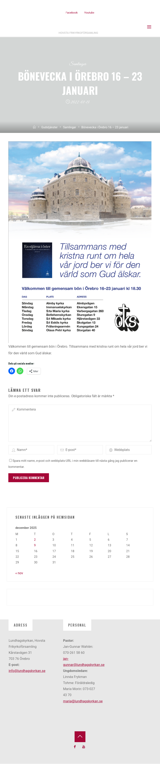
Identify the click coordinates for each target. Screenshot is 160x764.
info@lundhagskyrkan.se (27, 671)
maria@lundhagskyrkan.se (83, 701)
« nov (19, 573)
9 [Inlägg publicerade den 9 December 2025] (35, 546)
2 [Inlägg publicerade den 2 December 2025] (35, 540)
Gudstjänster (49, 127)
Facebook (71, 12)
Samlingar (77, 64)
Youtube (89, 12)
